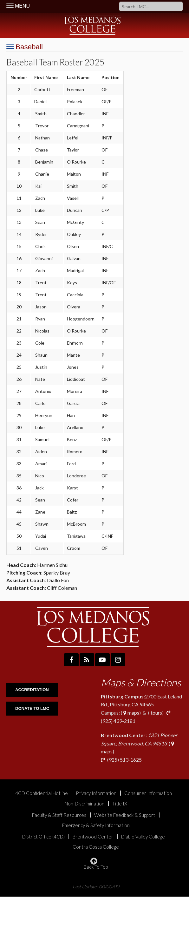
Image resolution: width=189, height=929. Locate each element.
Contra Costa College (96, 847)
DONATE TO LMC (32, 708)
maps (130, 713)
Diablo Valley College (143, 836)
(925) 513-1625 (124, 760)
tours (156, 713)
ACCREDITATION (32, 689)
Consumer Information (148, 793)
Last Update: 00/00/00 (96, 886)
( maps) (139, 743)
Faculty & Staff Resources (59, 815)
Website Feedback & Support (124, 815)
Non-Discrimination (84, 803)
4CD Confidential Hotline (41, 793)
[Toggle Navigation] (24, 47)
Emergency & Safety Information (96, 825)
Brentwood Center (93, 836)
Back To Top (96, 863)
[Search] (151, 6)
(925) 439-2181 (118, 721)
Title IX (119, 803)
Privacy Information (96, 793)
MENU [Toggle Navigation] (18, 6)
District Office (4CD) (43, 836)
